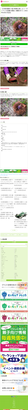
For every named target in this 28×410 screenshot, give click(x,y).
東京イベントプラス (5, 1)
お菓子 (15, 278)
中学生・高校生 (3, 252)
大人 (15, 252)
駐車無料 (15, 273)
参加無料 (2, 174)
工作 (2, 255)
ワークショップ (3, 259)
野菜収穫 (4, 175)
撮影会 (15, 264)
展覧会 (15, 260)
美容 (2, 265)
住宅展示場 (4, 174)
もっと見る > (14, 230)
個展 (2, 270)
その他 (15, 259)
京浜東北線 (20, 174)
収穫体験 (15, 266)
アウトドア (2, 266)
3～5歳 (2, 250)
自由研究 (15, 265)
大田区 (7, 174)
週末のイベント (21, 234)
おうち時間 (2, 274)
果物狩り (7, 175)
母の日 (2, 278)
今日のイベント (7, 234)
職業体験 (2, 275)
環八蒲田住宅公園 (10, 174)
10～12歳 (2, 251)
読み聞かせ (2, 264)
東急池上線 (14, 174)
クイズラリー (3, 261)
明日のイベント (14, 234)
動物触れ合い (16, 255)
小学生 (15, 251)
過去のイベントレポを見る (4, 260)
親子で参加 (17, 174)
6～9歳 (15, 250)
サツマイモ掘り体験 (24, 174)
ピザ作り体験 (16, 275)
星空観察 (15, 261)
